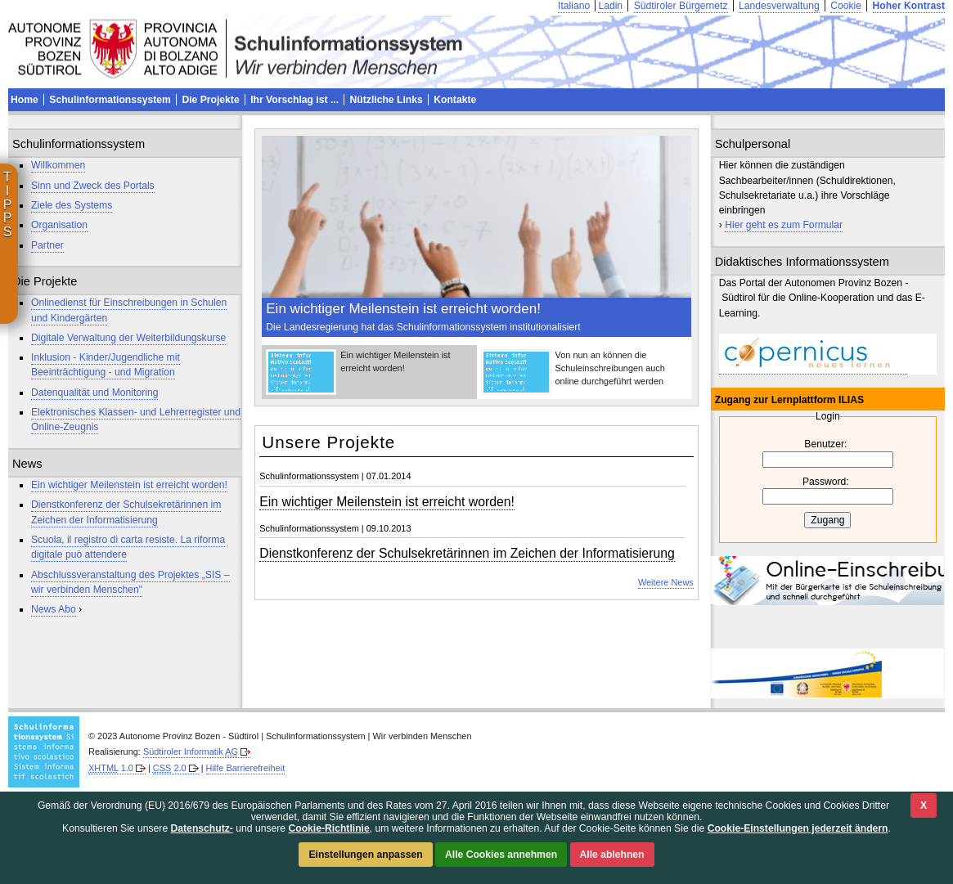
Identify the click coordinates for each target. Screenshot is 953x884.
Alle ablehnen (612, 854)
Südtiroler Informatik (190, 751)
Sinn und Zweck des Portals (93, 185)
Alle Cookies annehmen (501, 854)
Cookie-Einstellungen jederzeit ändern (798, 828)
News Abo (53, 609)
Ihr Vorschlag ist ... (294, 99)
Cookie (845, 5)
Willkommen (58, 165)
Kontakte (455, 99)
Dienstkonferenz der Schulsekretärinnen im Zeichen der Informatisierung (467, 553)
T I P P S (7, 204)
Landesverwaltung (779, 5)
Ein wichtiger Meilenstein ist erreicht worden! (129, 485)
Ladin (610, 5)
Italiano (574, 5)
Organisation (59, 225)
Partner (47, 245)
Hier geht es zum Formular (784, 225)
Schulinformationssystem (110, 99)
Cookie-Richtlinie (328, 828)
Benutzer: (825, 444)
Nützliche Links (386, 99)
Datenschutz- (202, 828)
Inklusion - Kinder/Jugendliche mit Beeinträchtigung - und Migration (105, 365)
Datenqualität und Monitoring (94, 392)
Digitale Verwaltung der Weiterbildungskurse (128, 337)
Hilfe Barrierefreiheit (245, 768)
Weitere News (666, 582)
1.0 (110, 768)
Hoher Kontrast (909, 5)
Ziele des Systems (71, 205)
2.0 (170, 768)
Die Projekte (210, 99)
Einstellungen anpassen (365, 854)
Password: (825, 481)
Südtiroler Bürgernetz (681, 5)
